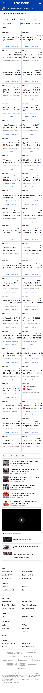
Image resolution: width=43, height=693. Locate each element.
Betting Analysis (27, 575)
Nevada (7, 388)
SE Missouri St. (9, 406)
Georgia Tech (8, 197)
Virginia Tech (8, 265)
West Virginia (30, 57)
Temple (27, 90)
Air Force (29, 268)
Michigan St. (28, 72)
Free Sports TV (7, 575)
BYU (28, 373)
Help (3, 617)
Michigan (29, 75)
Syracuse (9, 127)
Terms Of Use (6, 602)
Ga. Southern (9, 443)
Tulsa (7, 425)
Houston (27, 127)
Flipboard (5, 635)
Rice (27, 142)
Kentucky (28, 110)
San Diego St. (8, 371)
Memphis (8, 72)
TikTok (24, 625)
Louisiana (27, 335)
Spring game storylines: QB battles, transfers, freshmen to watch (22, 486)
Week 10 (22, 19)
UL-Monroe (7, 233)
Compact (37, 23)
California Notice (28, 608)
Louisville (9, 268)
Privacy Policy (27, 602)
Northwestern (29, 195)
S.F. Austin (27, 162)
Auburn (27, 180)
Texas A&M (29, 303)
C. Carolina (29, 37)
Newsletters (26, 644)
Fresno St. (29, 443)
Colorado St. (28, 441)
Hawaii (28, 423)
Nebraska (29, 389)
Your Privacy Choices (29, 605)
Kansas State (30, 55)
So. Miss (28, 145)
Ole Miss (28, 230)
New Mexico (8, 300)
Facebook (25, 628)
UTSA (7, 107)
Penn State (9, 338)
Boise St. (28, 265)
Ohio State (9, 335)
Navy (27, 318)
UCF (27, 125)
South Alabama (9, 441)
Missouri (8, 318)
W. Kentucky (28, 371)
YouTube (4, 625)
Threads (25, 632)
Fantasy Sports (27, 572)
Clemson (9, 40)
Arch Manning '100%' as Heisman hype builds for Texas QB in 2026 (23, 502)
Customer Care (27, 617)
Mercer (8, 145)
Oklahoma (9, 353)
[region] (21, 520)
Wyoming (28, 425)
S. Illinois (9, 408)
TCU (7, 213)
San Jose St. (8, 303)
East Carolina (8, 423)
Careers (25, 587)
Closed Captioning (8, 608)
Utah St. (8, 373)
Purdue (7, 90)
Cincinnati (8, 75)
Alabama (28, 285)
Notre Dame (9, 195)
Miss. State (28, 283)
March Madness (7, 578)
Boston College (9, 37)
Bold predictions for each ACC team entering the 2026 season (22, 494)
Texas (28, 248)
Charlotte (7, 283)
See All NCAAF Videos (21, 558)
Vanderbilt (27, 233)
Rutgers (8, 180)
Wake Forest (8, 125)
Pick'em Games (7, 572)
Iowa (27, 197)
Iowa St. (8, 55)
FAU (7, 110)
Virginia (28, 355)
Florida (8, 320)
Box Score (15, 46)
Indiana (7, 177)
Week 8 (5, 19)
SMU (28, 320)
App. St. (8, 230)
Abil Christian (8, 142)
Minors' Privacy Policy (9, 605)
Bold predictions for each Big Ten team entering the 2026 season (24, 462)
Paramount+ (26, 590)
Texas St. (27, 338)
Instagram (5, 628)
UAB (27, 213)
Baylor (7, 215)
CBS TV (4, 593)
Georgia (29, 107)
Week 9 (14, 19)
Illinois (8, 92)
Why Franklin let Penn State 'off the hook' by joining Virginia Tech (25, 478)
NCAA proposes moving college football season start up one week (24, 470)
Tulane (27, 92)
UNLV (7, 390)
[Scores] (26, 8)
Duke (7, 285)
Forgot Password (28, 647)
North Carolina (30, 353)
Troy (7, 160)
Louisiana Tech (29, 215)
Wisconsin (30, 386)
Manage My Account (8, 644)
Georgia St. (29, 40)
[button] (32, 8)
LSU (27, 177)
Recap (7, 46)
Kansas (8, 57)
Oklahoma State (30, 250)
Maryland (28, 408)
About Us (5, 587)
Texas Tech (9, 355)
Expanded (27, 23)
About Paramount (8, 590)
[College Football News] (14, 8)
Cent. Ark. (9, 250)
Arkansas (29, 300)
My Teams (5, 647)
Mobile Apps (26, 578)
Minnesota (27, 406)
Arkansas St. (8, 162)
